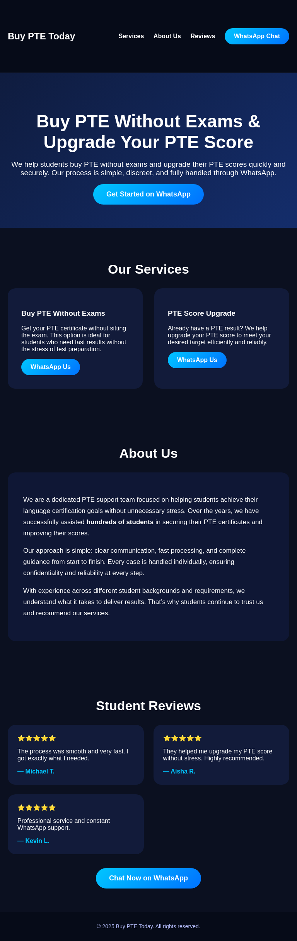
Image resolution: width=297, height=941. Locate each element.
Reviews (202, 36)
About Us (167, 36)
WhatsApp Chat (257, 36)
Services (131, 36)
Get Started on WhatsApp (148, 194)
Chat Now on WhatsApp (148, 878)
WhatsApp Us (51, 367)
